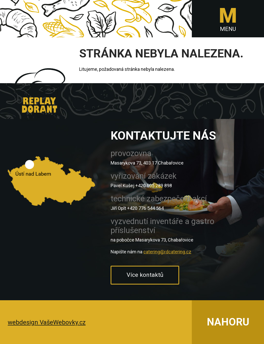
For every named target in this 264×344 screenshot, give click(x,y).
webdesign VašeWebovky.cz (47, 322)
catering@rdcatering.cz (167, 251)
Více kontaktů (145, 274)
